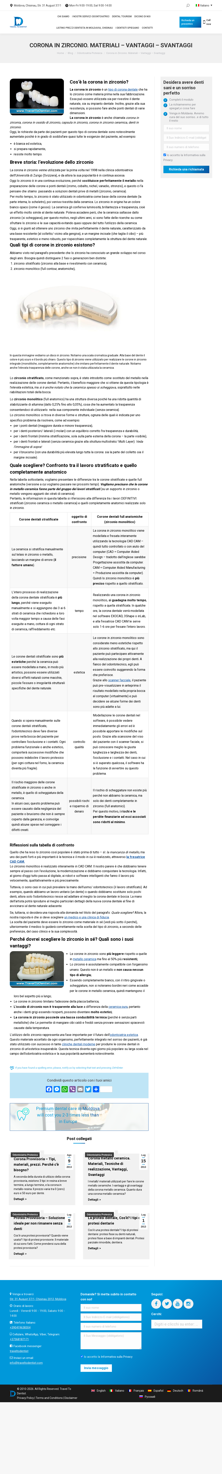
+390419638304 (20, 1327)
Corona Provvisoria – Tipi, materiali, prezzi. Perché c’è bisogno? (36, 1164)
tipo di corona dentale (123, 89)
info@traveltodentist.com (26, 1363)
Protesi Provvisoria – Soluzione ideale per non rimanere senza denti (39, 1223)
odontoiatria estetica (124, 1035)
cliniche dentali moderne (78, 1044)
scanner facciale (119, 680)
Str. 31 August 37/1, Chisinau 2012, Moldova (38, 1299)
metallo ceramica (84, 959)
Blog (70, 53)
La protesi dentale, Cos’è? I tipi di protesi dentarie (114, 1220)
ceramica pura (118, 1007)
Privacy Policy (25, 1397)
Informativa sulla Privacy (116, 1356)
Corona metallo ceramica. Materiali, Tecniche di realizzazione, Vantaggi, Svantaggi (109, 1166)
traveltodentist (19, 1351)
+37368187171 (19, 1339)
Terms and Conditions (49, 1397)
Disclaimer (70, 1397)
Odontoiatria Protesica (89, 53)
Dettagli (19, 1199)
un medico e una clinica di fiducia (86, 917)
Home (60, 53)
